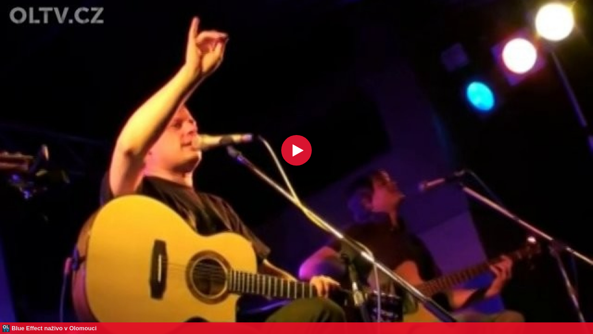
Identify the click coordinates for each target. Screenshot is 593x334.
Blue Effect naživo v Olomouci (54, 328)
